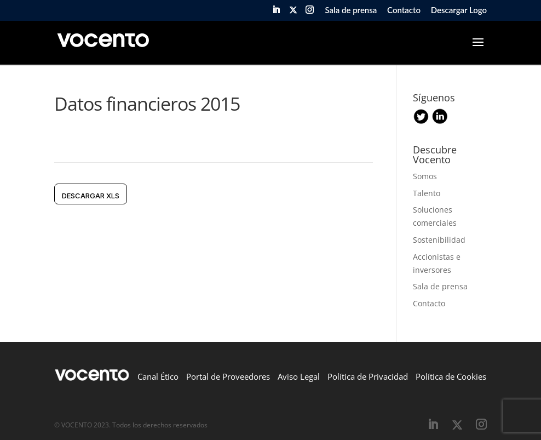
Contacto (404, 10)
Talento (426, 193)
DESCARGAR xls (90, 195)
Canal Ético (158, 376)
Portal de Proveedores (228, 376)
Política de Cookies (451, 376)
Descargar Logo (459, 10)
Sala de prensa (351, 10)
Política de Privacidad (367, 376)
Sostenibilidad (439, 240)
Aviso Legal (299, 376)
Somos (425, 176)
